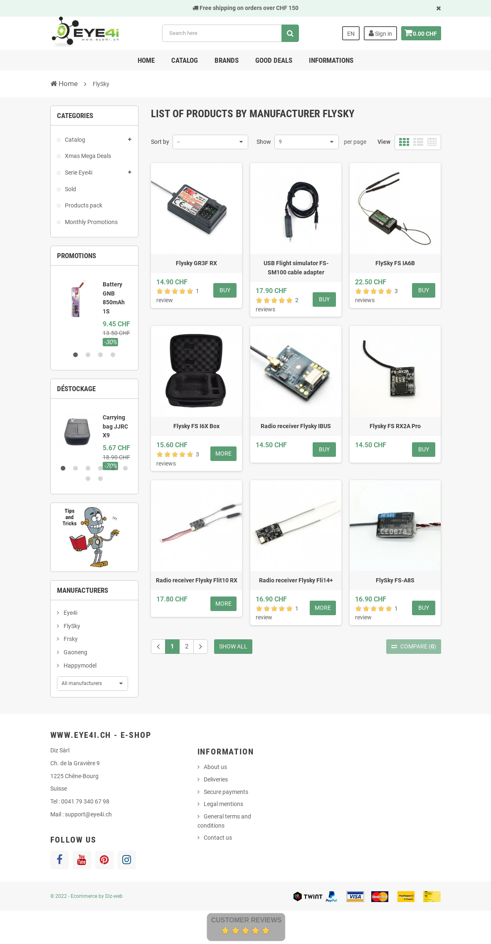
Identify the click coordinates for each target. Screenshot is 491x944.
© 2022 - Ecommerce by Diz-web (86, 896)
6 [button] (125, 468)
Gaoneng (74, 652)
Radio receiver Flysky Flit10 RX (196, 580)
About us (215, 767)
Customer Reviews (246, 920)
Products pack (83, 205)
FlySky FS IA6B (395, 263)
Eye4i (69, 612)
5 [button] (113, 468)
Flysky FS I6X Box (196, 426)
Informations (331, 60)
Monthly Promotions (91, 222)
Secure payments (226, 792)
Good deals (273, 60)
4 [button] (113, 355)
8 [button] (100, 479)
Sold (70, 189)
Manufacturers (82, 590)
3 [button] (100, 355)
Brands (227, 60)
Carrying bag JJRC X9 (115, 426)
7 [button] (88, 479)
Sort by (160, 141)
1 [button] (76, 355)
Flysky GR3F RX (196, 263)
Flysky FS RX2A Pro (395, 426)
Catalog (184, 60)
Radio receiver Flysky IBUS (296, 426)
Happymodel (79, 665)
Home (146, 60)
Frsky (70, 639)
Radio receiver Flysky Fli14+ (296, 580)
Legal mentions (223, 804)
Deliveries (216, 779)
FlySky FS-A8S (395, 580)
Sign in (378, 33)
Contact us (218, 837)
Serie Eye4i (78, 172)
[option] (94, 309)
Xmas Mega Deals (87, 156)
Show (264, 141)
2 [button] (88, 355)
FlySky (71, 626)
